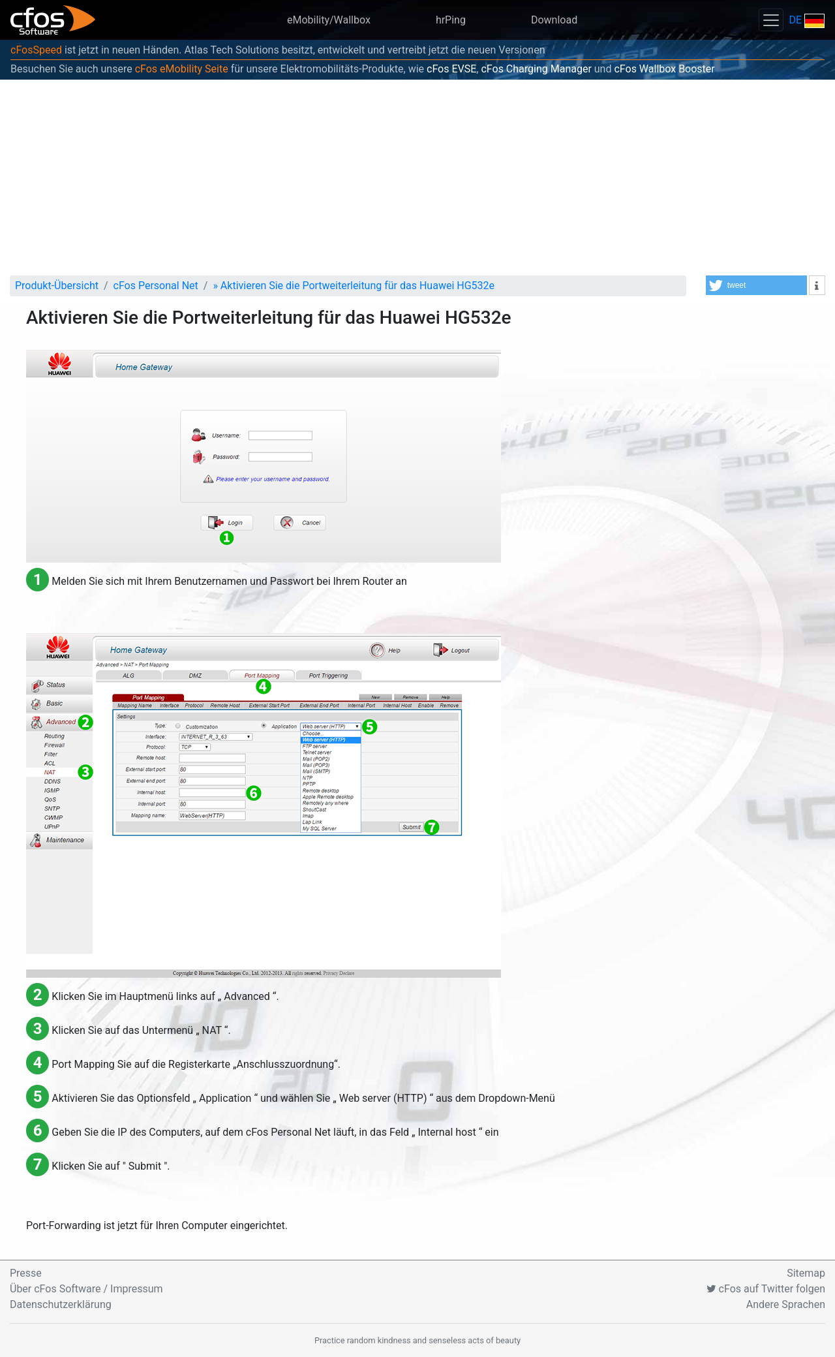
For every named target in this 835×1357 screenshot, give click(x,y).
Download (554, 20)
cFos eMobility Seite (181, 69)
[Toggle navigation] (771, 19)
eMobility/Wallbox (329, 20)
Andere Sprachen (785, 1304)
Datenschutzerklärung (61, 1304)
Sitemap (806, 1273)
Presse (26, 1273)
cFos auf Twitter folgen (765, 1289)
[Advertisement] (417, 177)
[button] (756, 285)
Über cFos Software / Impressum (86, 1289)
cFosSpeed (36, 50)
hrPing (451, 20)
